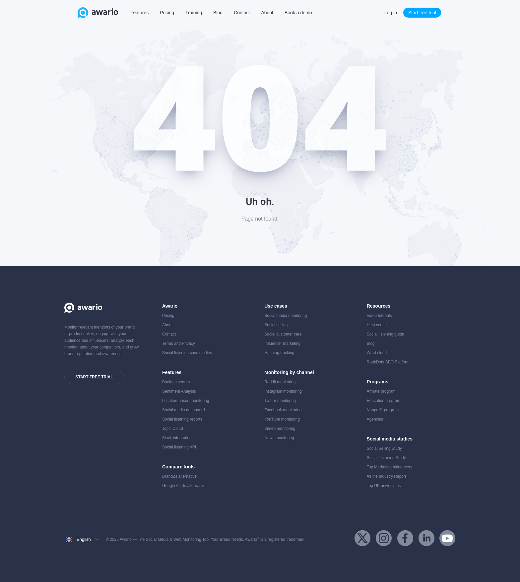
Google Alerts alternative (184, 485)
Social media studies (390, 438)
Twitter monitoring (280, 400)
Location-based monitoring (185, 400)
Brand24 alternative (179, 476)
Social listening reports (182, 419)
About (267, 12)
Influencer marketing (282, 343)
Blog (218, 12)
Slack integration (177, 438)
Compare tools (178, 466)
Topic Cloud (172, 428)
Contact (242, 12)
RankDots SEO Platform (388, 362)
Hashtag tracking (279, 352)
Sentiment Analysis (179, 391)
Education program (383, 400)
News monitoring (279, 438)
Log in (390, 12)
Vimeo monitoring (279, 428)
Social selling (276, 325)
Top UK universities (384, 485)
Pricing (167, 12)
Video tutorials (379, 315)
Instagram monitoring (283, 391)
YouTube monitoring (282, 419)
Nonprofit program (383, 410)
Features (139, 12)
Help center (377, 325)
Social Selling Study (384, 448)
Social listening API (179, 447)
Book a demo (298, 12)
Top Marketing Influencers (389, 467)
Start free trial (422, 12)
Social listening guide (385, 334)
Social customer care (282, 334)
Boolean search (176, 382)
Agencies (375, 419)
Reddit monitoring (279, 382)
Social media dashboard (183, 410)
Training (193, 12)
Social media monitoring (285, 315)
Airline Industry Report (386, 476)
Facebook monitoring (282, 410)
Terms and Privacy (178, 343)
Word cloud (377, 352)
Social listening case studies (187, 352)
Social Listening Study (386, 457)
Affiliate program (381, 391)
